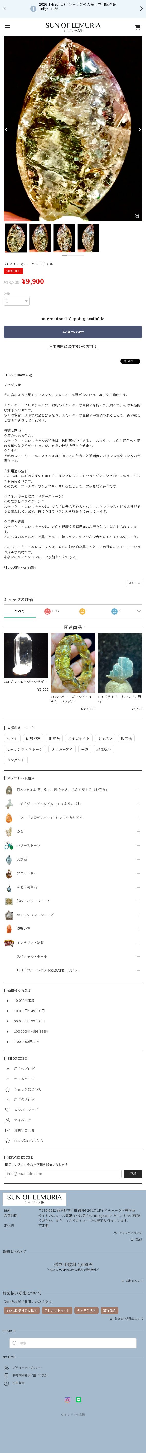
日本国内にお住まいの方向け (73, 346)
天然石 (22, 859)
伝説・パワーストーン (34, 901)
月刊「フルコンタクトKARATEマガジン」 (49, 971)
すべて (20, 611)
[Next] (139, 129)
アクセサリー (27, 873)
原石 (20, 832)
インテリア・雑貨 (30, 943)
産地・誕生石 (27, 887)
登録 (133, 1174)
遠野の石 (23, 929)
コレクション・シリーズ (35, 915)
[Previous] (6, 129)
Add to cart (73, 332)
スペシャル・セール (32, 957)
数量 (7, 293)
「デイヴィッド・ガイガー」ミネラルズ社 (49, 804)
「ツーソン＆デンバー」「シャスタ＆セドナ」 (51, 818)
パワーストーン (28, 846)
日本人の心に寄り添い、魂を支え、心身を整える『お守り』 (63, 790)
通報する (134, 583)
